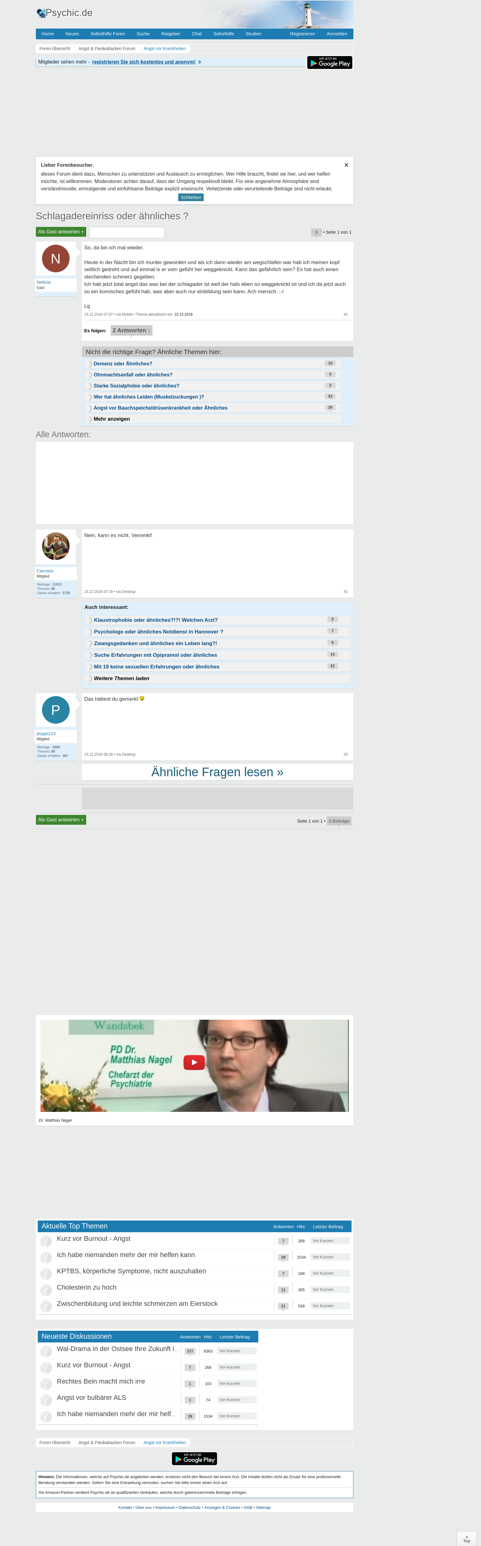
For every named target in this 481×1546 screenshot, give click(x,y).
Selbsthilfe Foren (107, 33)
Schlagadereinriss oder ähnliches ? (112, 215)
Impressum (165, 1507)
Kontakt (125, 1507)
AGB (248, 1507)
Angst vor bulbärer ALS (91, 1397)
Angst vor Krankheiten (165, 1442)
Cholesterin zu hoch (87, 1287)
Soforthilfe (223, 33)
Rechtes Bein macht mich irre (101, 1381)
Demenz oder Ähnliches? (123, 363)
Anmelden (337, 33)
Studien (253, 33)
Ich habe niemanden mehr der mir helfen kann (126, 1255)
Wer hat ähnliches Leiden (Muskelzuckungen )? (149, 396)
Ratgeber (170, 33)
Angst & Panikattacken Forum (107, 1442)
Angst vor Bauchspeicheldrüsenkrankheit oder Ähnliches (161, 408)
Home (48, 33)
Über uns (144, 1507)
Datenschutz (190, 1507)
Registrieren (302, 33)
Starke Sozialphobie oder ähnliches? (136, 385)
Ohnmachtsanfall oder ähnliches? (133, 374)
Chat (197, 33)
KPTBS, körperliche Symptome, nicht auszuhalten (131, 1271)
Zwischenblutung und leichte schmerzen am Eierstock (137, 1303)
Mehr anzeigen (112, 419)
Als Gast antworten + (61, 231)
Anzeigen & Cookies (222, 1507)
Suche (143, 33)
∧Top (466, 1539)
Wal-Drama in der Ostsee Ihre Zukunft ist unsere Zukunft (141, 1349)
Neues (72, 33)
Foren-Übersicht (55, 1442)
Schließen (191, 197)
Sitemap (263, 1507)
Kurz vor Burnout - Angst (94, 1238)
